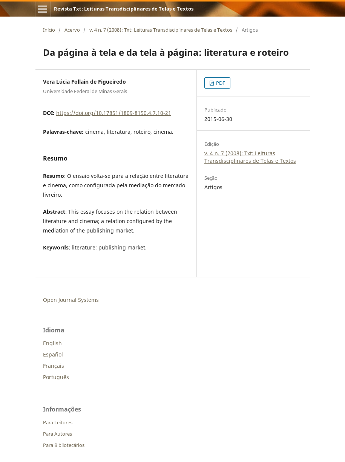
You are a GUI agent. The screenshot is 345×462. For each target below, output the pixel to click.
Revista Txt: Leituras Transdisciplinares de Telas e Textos (123, 8)
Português (56, 377)
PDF (220, 83)
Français (53, 365)
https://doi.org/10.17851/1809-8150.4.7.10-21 (113, 112)
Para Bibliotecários (63, 445)
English (52, 343)
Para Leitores (57, 422)
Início (49, 29)
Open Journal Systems (71, 299)
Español (53, 354)
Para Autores (57, 433)
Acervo (72, 29)
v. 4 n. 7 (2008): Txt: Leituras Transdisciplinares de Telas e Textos (160, 29)
